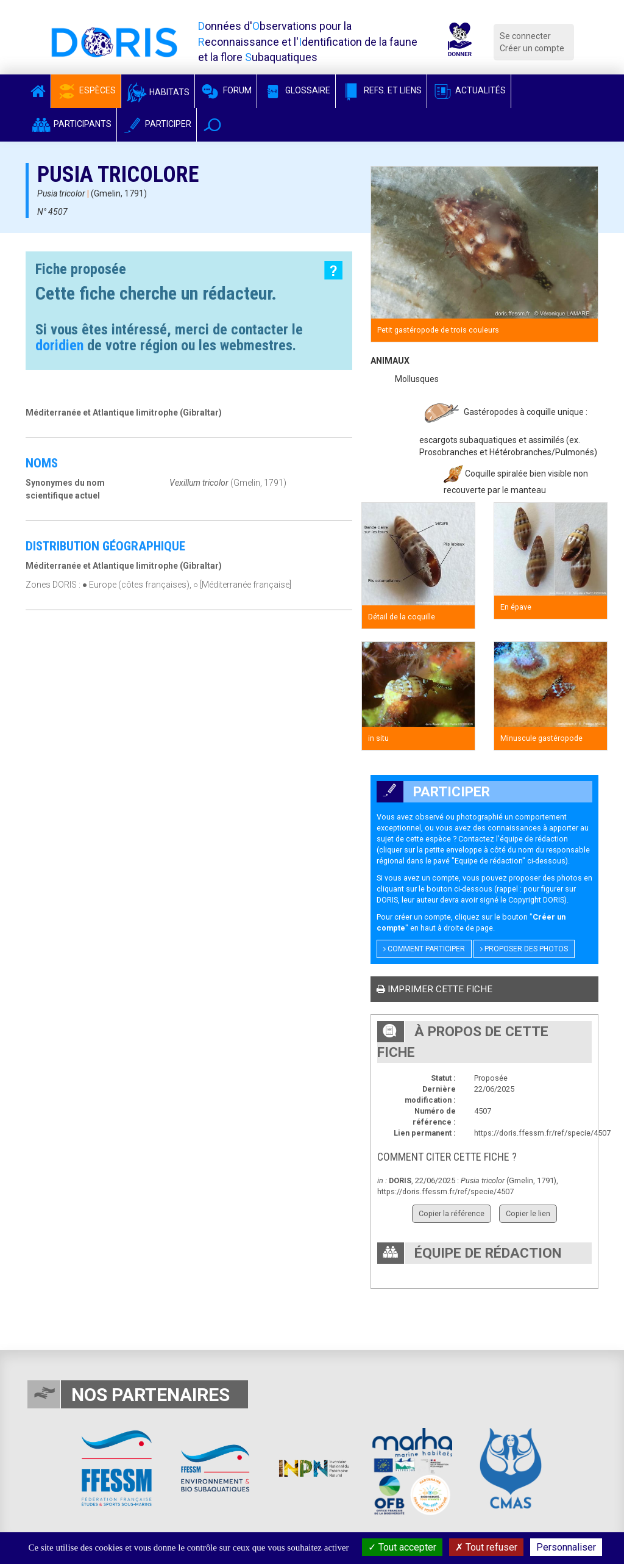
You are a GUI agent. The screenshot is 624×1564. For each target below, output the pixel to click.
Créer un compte (532, 48)
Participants (71, 124)
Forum (226, 90)
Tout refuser (486, 1547)
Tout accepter (402, 1547)
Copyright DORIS (536, 899)
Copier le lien (528, 1213)
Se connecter (525, 36)
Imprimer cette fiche (434, 989)
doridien (59, 345)
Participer (156, 124)
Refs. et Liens (381, 90)
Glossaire (296, 90)
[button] (212, 125)
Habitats (158, 92)
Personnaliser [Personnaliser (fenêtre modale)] (566, 1547)
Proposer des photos (524, 949)
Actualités (469, 90)
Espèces (86, 90)
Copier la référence (451, 1213)
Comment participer (424, 949)
